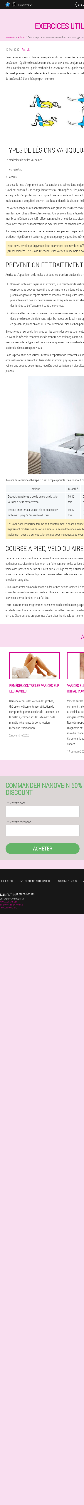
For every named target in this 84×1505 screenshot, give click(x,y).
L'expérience (7, 881)
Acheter (42, 848)
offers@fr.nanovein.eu (12, 898)
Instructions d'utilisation (35, 881)
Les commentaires (66, 881)
